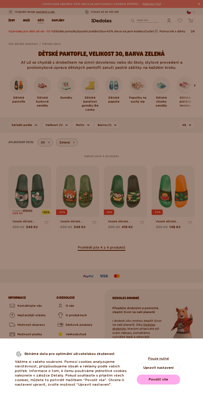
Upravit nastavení (158, 368)
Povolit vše (158, 379)
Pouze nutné (158, 358)
